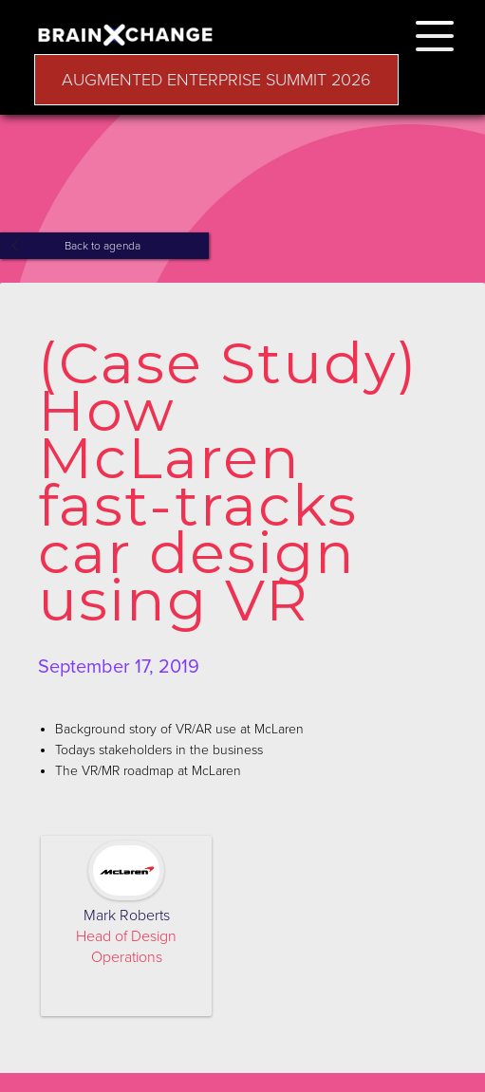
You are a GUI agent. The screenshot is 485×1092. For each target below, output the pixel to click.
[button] (435, 32)
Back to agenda (102, 245)
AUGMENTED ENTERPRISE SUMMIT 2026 (216, 79)
